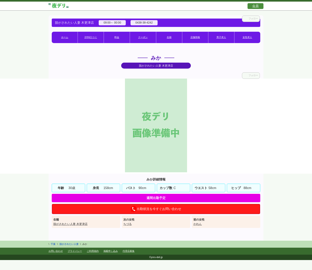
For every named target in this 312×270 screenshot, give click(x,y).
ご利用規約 (93, 251)
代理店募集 (129, 251)
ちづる (127, 224)
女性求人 (247, 37)
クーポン (143, 37)
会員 (255, 6)
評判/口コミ (91, 37)
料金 (116, 37)
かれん (197, 224)
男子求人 (221, 37)
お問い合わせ (56, 251)
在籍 (169, 37)
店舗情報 (195, 37)
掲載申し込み (110, 251)
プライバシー (75, 251)
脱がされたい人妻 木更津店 (70, 224)
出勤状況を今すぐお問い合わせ (156, 209)
